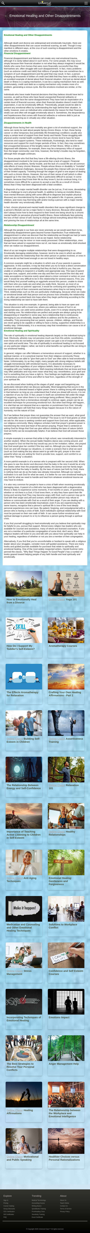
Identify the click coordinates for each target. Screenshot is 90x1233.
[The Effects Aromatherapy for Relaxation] (24, 706)
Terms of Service (65, 1209)
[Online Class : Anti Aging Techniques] (24, 892)
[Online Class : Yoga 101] (66, 613)
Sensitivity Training (38, 1214)
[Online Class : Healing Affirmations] (24, 1124)
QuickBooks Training (39, 1209)
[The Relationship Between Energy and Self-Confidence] (24, 799)
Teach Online (64, 1203)
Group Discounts (9, 1209)
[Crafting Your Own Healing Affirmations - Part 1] (66, 706)
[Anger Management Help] (66, 1078)
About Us (63, 1200)
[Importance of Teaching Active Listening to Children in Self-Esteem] (24, 845)
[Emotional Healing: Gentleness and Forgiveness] (66, 892)
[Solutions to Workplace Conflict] (66, 938)
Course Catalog (8, 1206)
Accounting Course (38, 1203)
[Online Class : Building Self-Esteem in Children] (24, 752)
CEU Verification (9, 1211)
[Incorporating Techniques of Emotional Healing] (24, 1031)
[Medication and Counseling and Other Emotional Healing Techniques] (24, 938)
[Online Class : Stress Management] (24, 985)
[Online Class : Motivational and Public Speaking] (24, 1170)
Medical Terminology (39, 1200)
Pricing (5, 1203)
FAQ (5, 1217)
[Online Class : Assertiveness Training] (66, 752)
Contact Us (64, 1206)
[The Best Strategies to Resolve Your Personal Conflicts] (24, 1078)
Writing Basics (36, 1206)
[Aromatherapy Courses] (66, 660)
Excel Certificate (37, 1217)
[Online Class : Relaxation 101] (66, 799)
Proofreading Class (38, 1211)
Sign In (5, 1200)
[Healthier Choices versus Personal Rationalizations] (66, 1170)
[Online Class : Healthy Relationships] (66, 845)
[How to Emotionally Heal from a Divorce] (24, 613)
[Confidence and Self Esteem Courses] (66, 985)
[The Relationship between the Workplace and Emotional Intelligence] (66, 1124)
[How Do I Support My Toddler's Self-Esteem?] (24, 660)
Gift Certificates (8, 1214)
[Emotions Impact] (66, 1031)
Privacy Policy (65, 1211)
